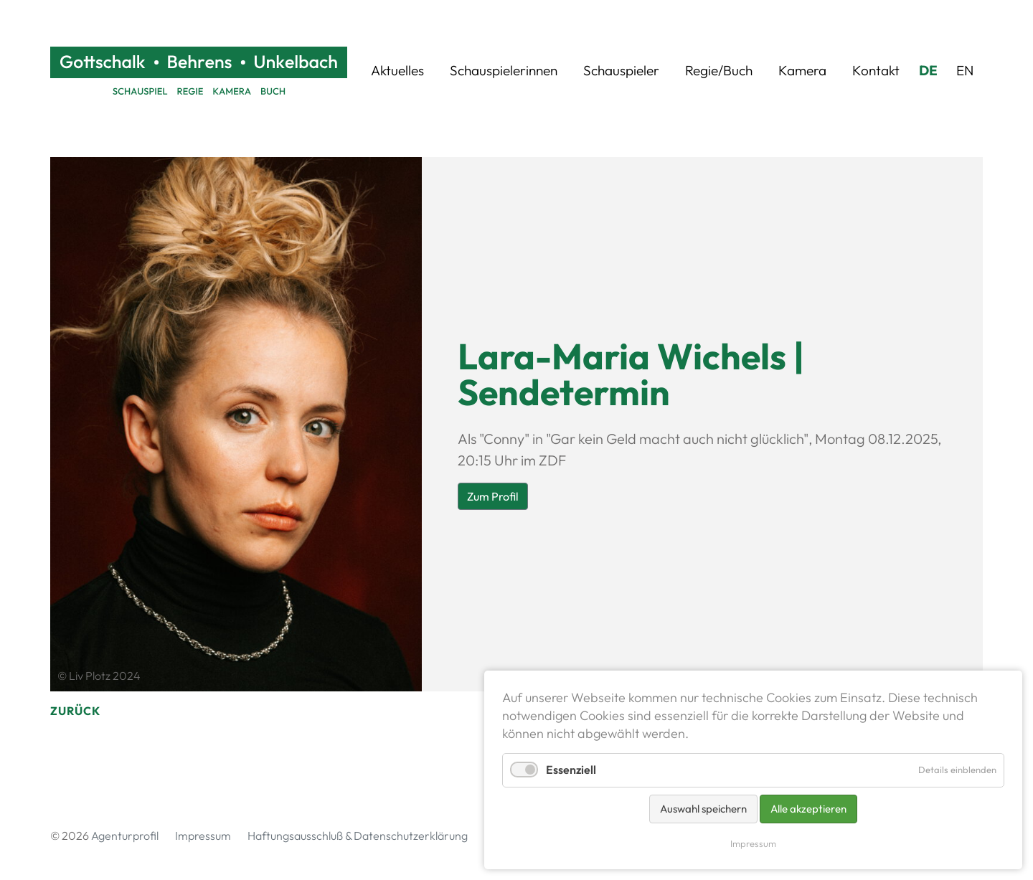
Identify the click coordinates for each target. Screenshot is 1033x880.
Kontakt (876, 70)
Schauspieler (621, 70)
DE (928, 70)
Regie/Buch (719, 70)
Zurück (75, 711)
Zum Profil (493, 496)
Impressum (203, 835)
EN (964, 70)
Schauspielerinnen (503, 70)
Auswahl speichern (703, 808)
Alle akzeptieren (808, 808)
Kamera (802, 70)
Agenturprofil (125, 835)
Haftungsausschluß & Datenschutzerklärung (357, 835)
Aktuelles (397, 70)
